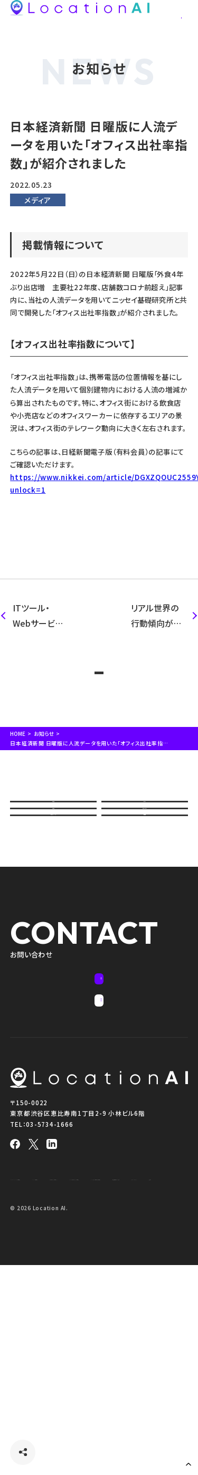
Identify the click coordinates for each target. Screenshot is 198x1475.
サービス (144, 843)
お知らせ (46, 761)
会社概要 (53, 843)
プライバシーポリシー (36, 1388)
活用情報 (144, 914)
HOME (18, 761)
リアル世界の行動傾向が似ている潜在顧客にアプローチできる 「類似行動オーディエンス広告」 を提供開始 (157, 616)
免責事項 (86, 1388)
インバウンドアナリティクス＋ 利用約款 (58, 1359)
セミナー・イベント (53, 914)
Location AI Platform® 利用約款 (53, 1330)
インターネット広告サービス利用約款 (55, 1373)
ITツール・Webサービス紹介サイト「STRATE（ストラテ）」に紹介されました (39, 616)
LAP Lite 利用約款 (131, 1330)
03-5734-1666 (49, 1276)
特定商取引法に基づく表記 (147, 1373)
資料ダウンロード (144, 879)
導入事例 (53, 879)
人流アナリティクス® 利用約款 (47, 1344)
